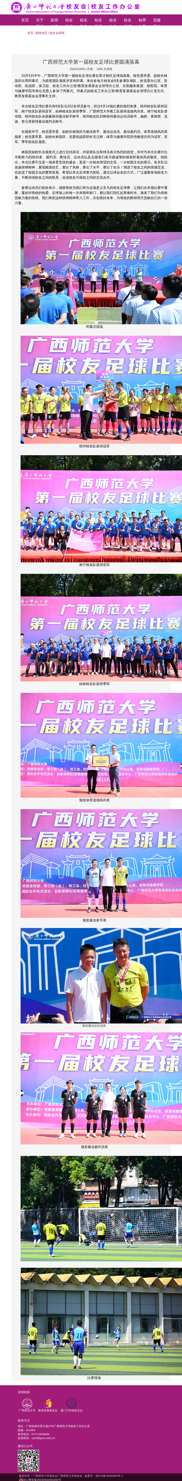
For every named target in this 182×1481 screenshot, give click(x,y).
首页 (25, 20)
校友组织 (69, 21)
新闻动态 (54, 21)
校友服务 (83, 21)
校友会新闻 (56, 33)
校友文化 (113, 21)
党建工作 (157, 21)
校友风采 (98, 21)
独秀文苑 (142, 21)
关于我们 (40, 21)
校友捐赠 (127, 21)
